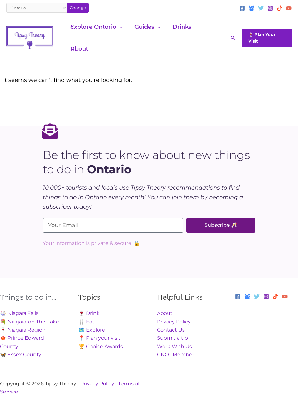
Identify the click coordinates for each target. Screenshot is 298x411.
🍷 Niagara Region (23, 330)
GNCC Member (175, 355)
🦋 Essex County (20, 355)
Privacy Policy (174, 322)
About (165, 313)
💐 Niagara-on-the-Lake (29, 322)
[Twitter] (261, 8)
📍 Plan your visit (99, 338)
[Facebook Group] (251, 8)
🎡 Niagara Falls (19, 313)
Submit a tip (172, 338)
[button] (232, 38)
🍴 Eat (86, 322)
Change (78, 7)
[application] (119, 27)
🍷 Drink (89, 313)
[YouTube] (289, 8)
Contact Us (171, 330)
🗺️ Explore (91, 330)
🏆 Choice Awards (100, 346)
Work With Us (174, 346)
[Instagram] (270, 8)
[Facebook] (242, 8)
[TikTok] (279, 8)
